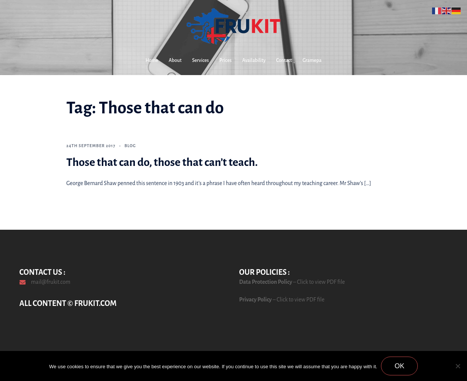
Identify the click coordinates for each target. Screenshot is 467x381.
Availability (254, 60)
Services (200, 60)
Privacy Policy (255, 300)
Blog (130, 145)
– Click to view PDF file (318, 282)
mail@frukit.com (51, 282)
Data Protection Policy (265, 282)
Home (151, 60)
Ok (399, 366)
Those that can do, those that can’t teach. (162, 162)
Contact (284, 60)
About (175, 60)
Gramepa (312, 60)
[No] (457, 366)
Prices (225, 60)
